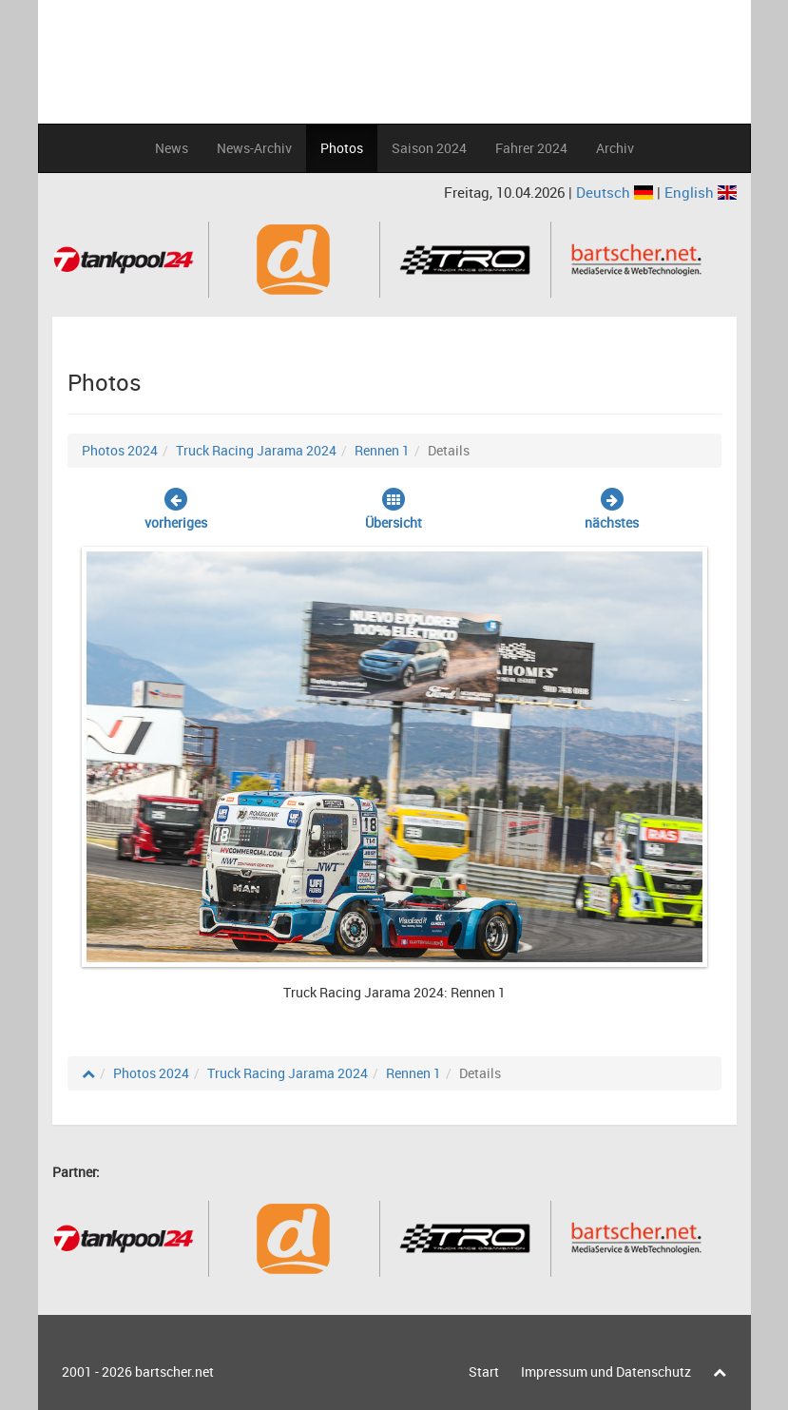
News (171, 148)
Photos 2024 (120, 450)
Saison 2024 (429, 148)
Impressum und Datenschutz (606, 1371)
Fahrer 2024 (531, 148)
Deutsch (616, 192)
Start (484, 1371)
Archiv (615, 148)
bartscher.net (174, 1371)
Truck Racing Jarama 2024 (256, 450)
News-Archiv (254, 148)
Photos (341, 148)
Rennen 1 (382, 450)
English (700, 192)
